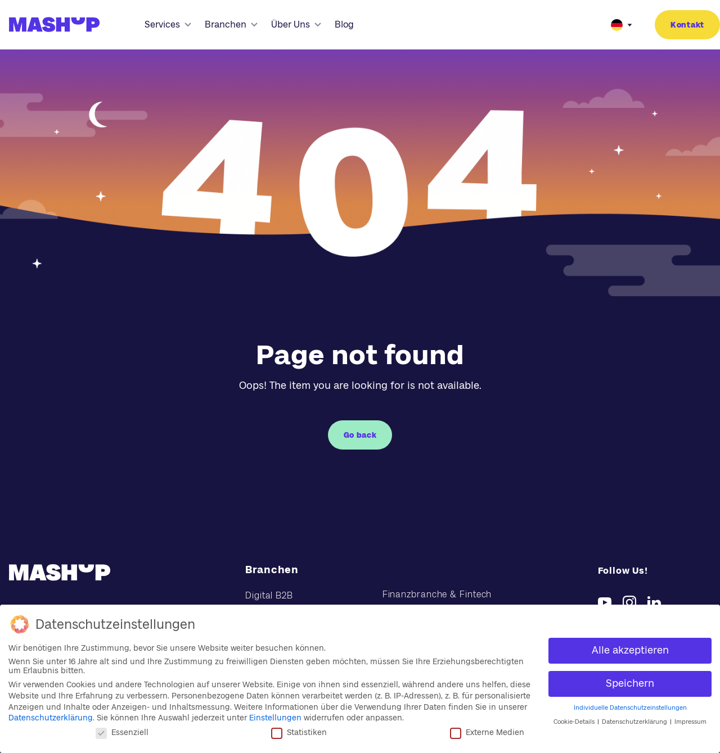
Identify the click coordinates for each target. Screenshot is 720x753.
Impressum (690, 722)
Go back (360, 434)
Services (168, 24)
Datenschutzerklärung (50, 717)
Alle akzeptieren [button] (630, 650)
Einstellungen (275, 717)
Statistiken (299, 732)
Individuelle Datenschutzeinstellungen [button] (630, 708)
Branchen (231, 24)
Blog (344, 24)
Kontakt (687, 24)
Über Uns (296, 24)
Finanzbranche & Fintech (437, 594)
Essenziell (122, 732)
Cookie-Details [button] (575, 722)
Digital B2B (269, 595)
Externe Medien (487, 732)
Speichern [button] (630, 683)
